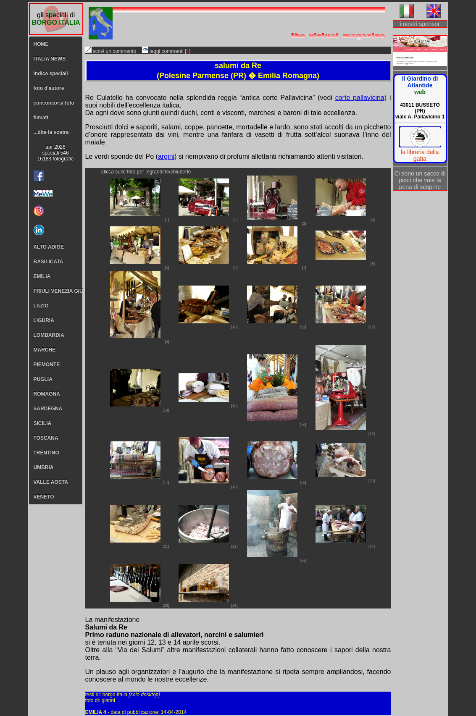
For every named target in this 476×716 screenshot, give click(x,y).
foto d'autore (49, 88)
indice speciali (51, 73)
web (420, 92)
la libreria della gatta (420, 155)
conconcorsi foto (54, 103)
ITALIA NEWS (50, 59)
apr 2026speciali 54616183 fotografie (55, 153)
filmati (41, 118)
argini (166, 156)
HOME (41, 44)
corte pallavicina (359, 97)
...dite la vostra (51, 132)
